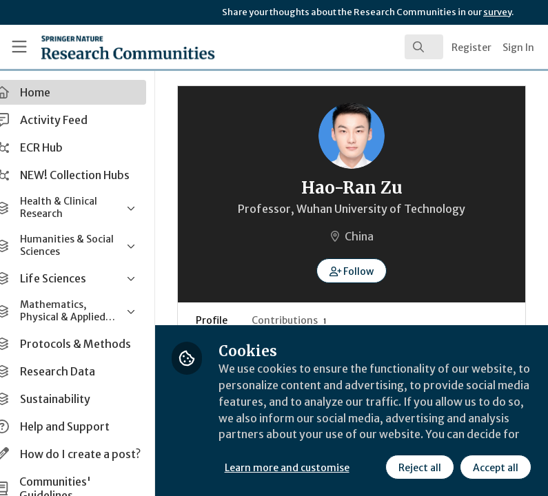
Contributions (310, 320)
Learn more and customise (308, 468)
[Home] (99, 47)
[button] (362, 270)
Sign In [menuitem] (518, 47)
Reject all (419, 468)
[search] (424, 46)
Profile (233, 320)
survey (497, 12)
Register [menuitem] (471, 47)
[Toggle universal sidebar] (19, 47)
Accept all (495, 468)
